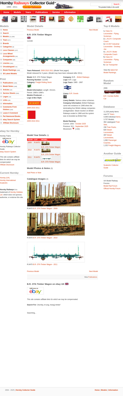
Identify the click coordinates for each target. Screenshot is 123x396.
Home (6, 12)
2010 (47, 71)
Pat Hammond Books (11, 116)
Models (17, 12)
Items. (118, 117)
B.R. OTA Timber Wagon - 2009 (45, 208)
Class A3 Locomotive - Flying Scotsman (111, 59)
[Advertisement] (33, 351)
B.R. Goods (73, 93)
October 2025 (80, 124)
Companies (7, 60)
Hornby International (8, 180)
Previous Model (33, 30)
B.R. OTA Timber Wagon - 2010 (45, 238)
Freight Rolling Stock (44, 82)
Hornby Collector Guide (25, 390)
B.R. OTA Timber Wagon (50, 147)
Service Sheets (9, 93)
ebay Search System (11, 120)
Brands (6, 43)
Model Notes (8, 86)
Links (5, 100)
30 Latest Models (10, 74)
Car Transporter (111, 65)
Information (70, 12)
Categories (7, 47)
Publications (41, 12)
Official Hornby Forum (112, 189)
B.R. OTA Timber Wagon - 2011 (45, 264)
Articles (6, 90)
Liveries (6, 63)
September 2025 (81, 126)
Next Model (93, 30)
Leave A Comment (10, 113)
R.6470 (37, 143)
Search (6, 33)
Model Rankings (9, 70)
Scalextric (4, 183)
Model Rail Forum (110, 186)
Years (28, 12)
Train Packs (111, 127)
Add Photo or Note (34, 173)
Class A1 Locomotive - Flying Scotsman (111, 33)
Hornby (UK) (5, 178)
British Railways (83, 77)
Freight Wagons (114, 145)
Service (56, 12)
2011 (51, 71)
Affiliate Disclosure (11, 123)
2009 (43, 71)
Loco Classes (8, 50)
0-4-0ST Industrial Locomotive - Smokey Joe (112, 46)
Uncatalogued (8, 67)
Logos (5, 97)
